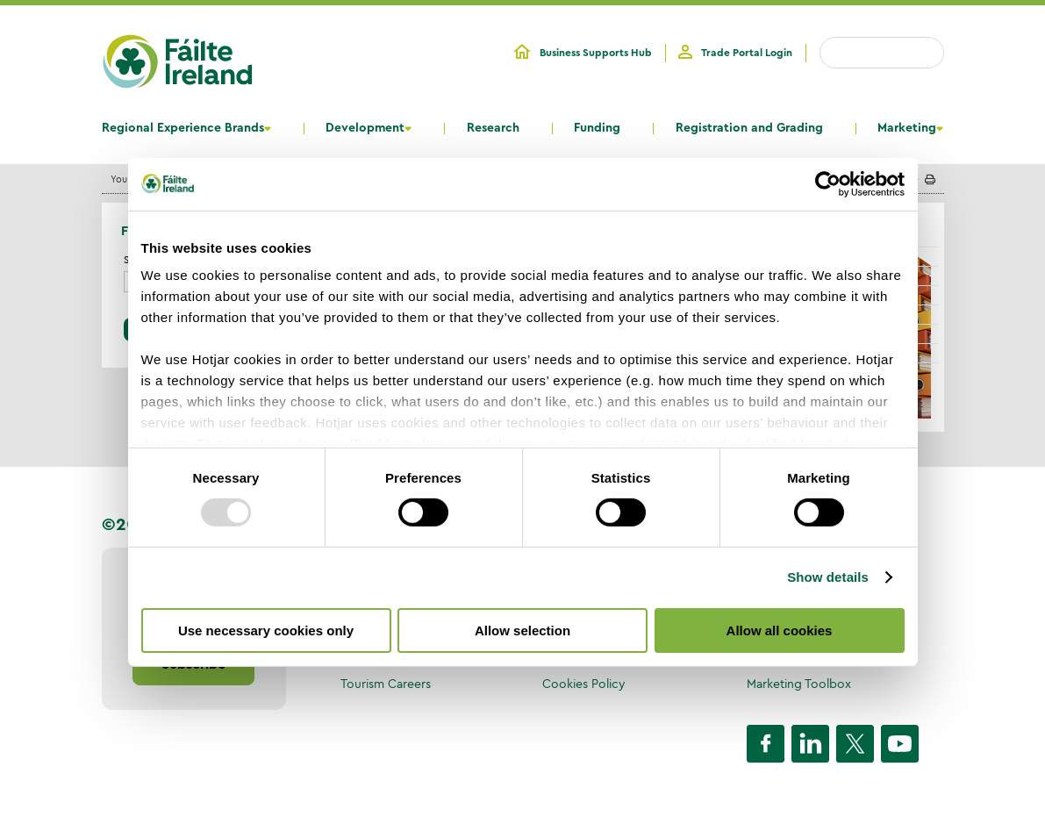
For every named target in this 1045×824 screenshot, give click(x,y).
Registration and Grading (749, 128)
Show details (828, 577)
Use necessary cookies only (266, 630)
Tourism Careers (385, 683)
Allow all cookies (779, 630)
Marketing (906, 128)
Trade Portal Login (746, 52)
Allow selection (522, 630)
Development (365, 128)
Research (493, 128)
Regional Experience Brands (183, 128)
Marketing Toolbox (799, 683)
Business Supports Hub (596, 52)
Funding (597, 128)
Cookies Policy (584, 683)
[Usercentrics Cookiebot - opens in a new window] (828, 183)
